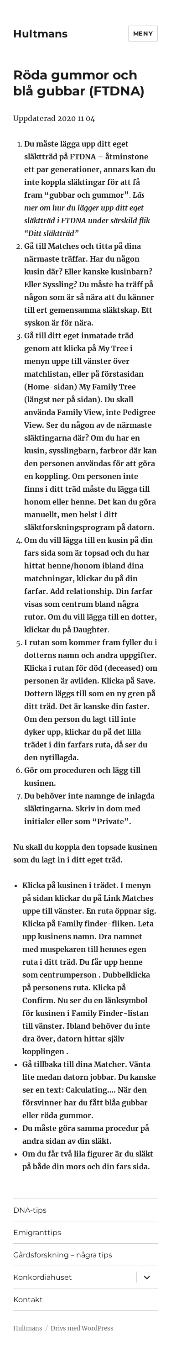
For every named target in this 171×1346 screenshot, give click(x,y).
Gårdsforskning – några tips (62, 1255)
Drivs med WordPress (82, 1328)
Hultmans (40, 33)
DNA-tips (30, 1210)
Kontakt (28, 1299)
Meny (143, 33)
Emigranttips (37, 1232)
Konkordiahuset (42, 1277)
